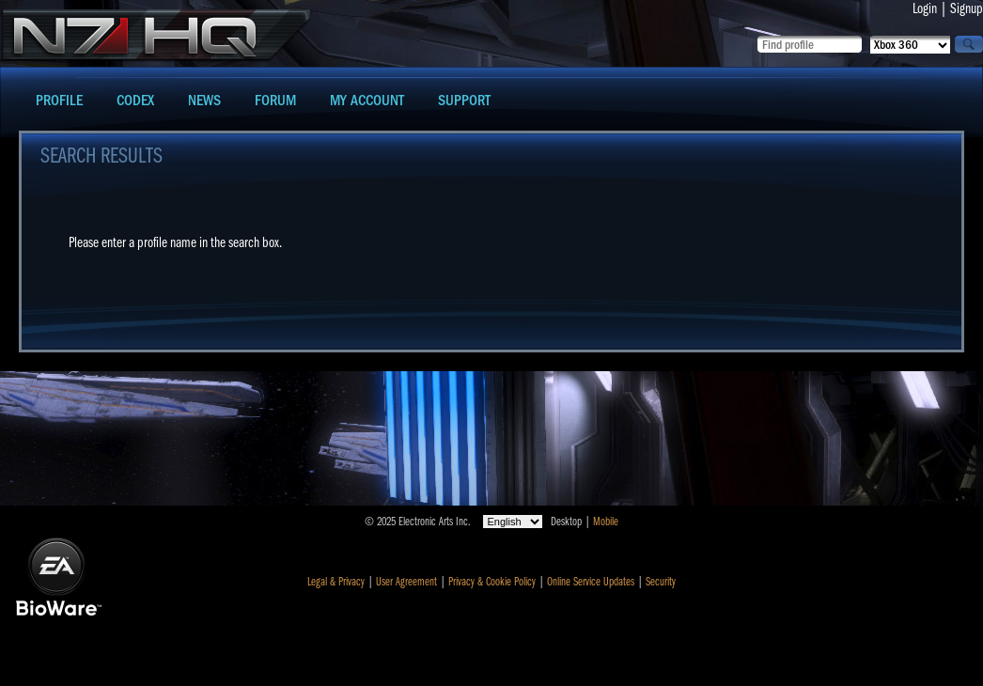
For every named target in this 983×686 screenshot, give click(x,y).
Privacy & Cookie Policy (492, 581)
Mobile (605, 521)
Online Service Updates (590, 581)
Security (661, 581)
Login (925, 8)
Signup (966, 8)
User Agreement (406, 581)
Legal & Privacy (336, 581)
